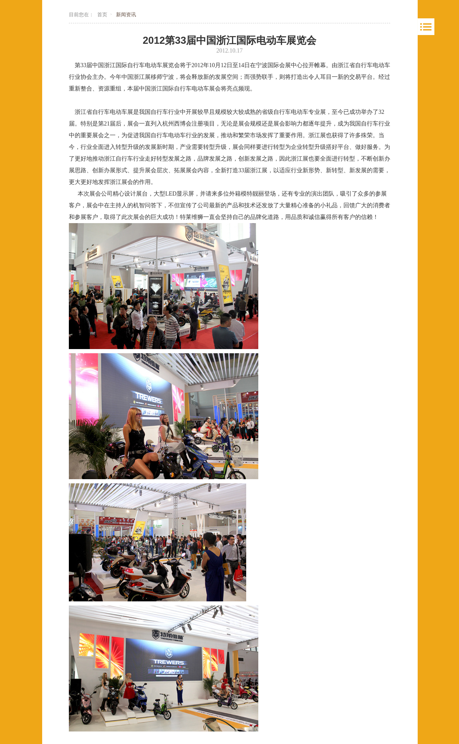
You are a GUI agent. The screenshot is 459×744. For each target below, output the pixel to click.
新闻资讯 (126, 15)
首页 (102, 15)
